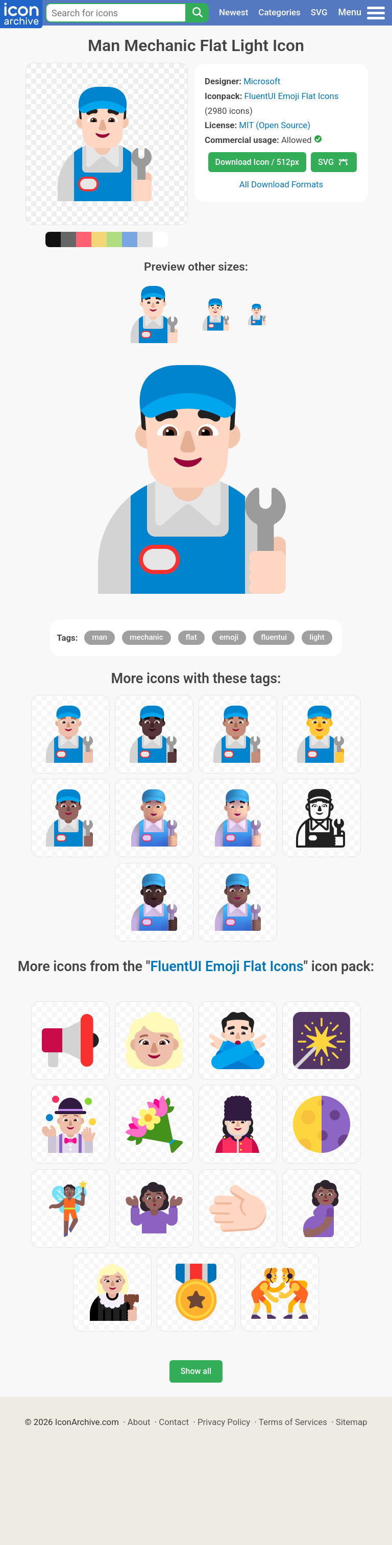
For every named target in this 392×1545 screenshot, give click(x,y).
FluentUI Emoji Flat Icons (291, 96)
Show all (196, 1371)
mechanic (146, 637)
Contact (174, 1422)
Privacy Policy (224, 1422)
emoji (228, 637)
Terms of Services (293, 1422)
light (316, 637)
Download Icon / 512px (257, 162)
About (139, 1422)
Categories (279, 12)
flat (191, 637)
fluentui (274, 637)
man (99, 637)
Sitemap (352, 1422)
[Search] (197, 12)
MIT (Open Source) (274, 125)
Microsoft (261, 81)
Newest (233, 12)
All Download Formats (281, 184)
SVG (319, 12)
